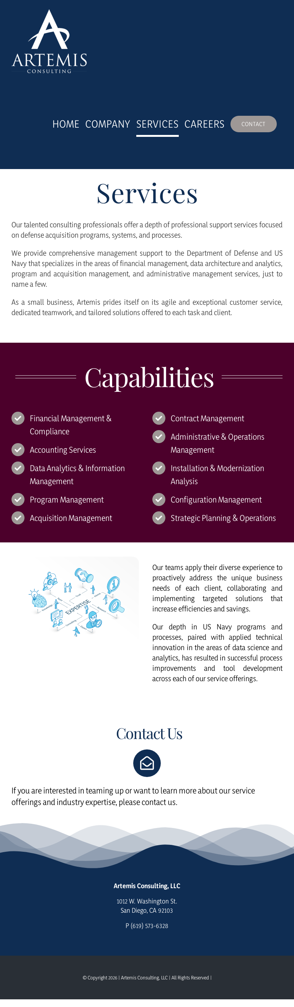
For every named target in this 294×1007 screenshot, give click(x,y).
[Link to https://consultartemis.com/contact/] (147, 763)
